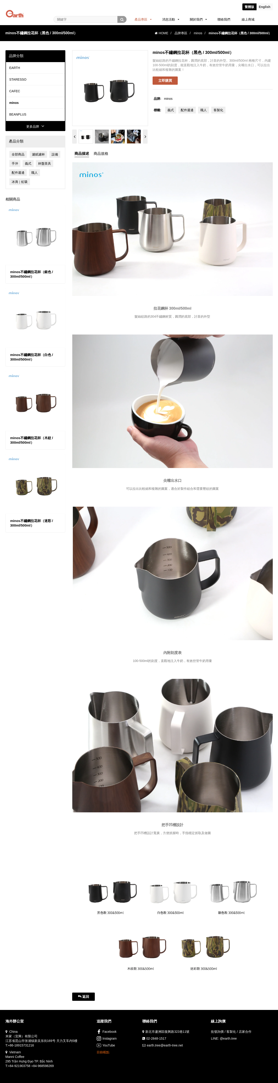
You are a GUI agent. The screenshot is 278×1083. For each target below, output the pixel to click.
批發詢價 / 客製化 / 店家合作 (231, 1031)
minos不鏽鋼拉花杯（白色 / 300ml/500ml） (31, 357)
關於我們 (198, 19)
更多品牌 (35, 126)
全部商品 (18, 154)
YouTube (106, 1045)
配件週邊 (18, 172)
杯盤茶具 (44, 163)
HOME (161, 33)
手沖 (15, 163)
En (264, 7)
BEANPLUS (17, 114)
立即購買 (165, 80)
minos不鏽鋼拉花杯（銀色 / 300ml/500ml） (31, 274)
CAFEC (14, 91)
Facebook (106, 1031)
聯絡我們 (223, 19)
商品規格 (101, 153)
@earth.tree (228, 1038)
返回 (83, 997)
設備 (55, 154)
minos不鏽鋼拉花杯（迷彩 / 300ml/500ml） (31, 523)
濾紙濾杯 (38, 154)
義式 (28, 163)
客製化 (218, 110)
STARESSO (17, 79)
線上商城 (248, 19)
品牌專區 (181, 33)
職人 (34, 172)
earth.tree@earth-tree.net (165, 1045)
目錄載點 (103, 1052)
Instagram (106, 1038)
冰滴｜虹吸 (20, 182)
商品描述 (81, 153)
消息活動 (170, 19)
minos (198, 33)
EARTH (14, 68)
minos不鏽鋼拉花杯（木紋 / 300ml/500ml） (31, 440)
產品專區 (143, 19)
